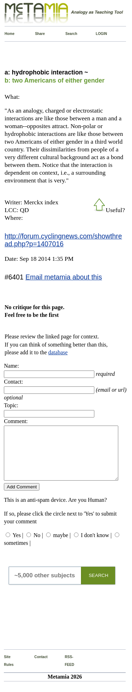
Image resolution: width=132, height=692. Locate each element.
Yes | (18, 546)
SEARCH (98, 586)
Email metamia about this (63, 277)
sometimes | (17, 553)
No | (38, 546)
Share (36, 34)
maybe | (62, 546)
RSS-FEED (66, 671)
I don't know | (96, 546)
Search (67, 34)
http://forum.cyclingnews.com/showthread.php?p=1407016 (63, 240)
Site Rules (5, 671)
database (58, 352)
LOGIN (97, 34)
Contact (36, 667)
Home (6, 34)
